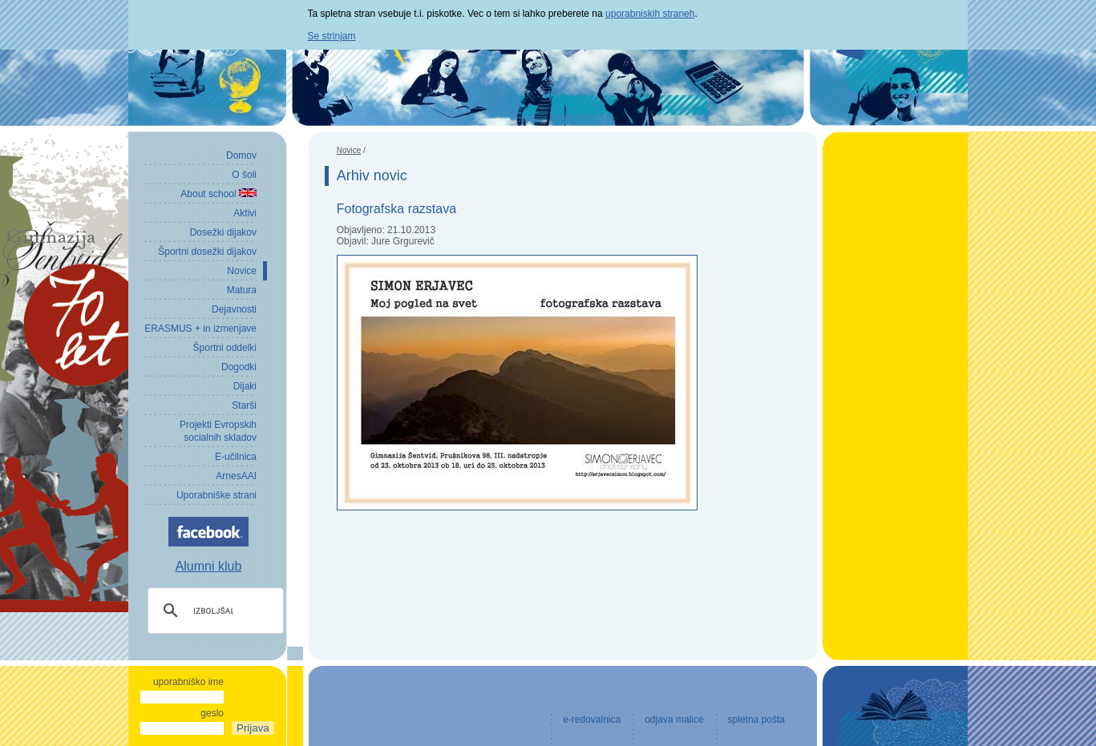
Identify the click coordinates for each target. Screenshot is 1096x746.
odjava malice (674, 719)
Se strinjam (332, 36)
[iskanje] (213, 610)
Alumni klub (209, 566)
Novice (349, 150)
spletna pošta (756, 719)
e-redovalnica (592, 719)
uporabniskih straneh (649, 13)
